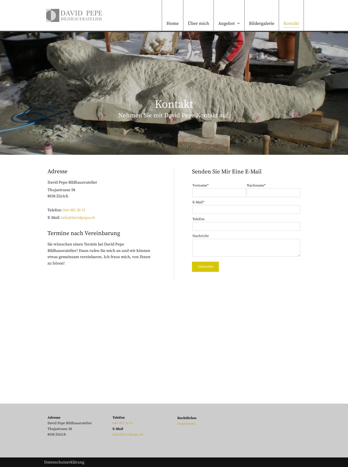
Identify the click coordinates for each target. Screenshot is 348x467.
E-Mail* (198, 202)
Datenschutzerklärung (64, 462)
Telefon (198, 219)
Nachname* (256, 185)
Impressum (186, 423)
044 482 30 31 (74, 210)
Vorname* (200, 185)
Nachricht (200, 236)
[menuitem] (172, 15)
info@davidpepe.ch (78, 217)
